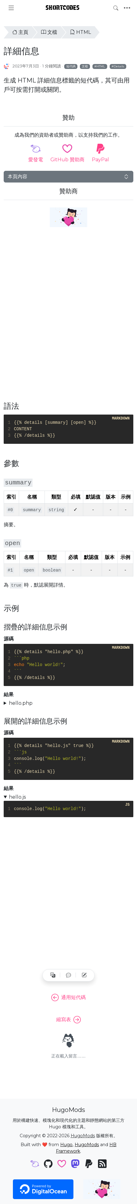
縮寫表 (68, 1019)
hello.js (17, 797)
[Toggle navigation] (127, 8)
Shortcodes (62, 7)
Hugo (66, 1144)
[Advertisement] (68, 318)
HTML (80, 32)
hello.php (21, 703)
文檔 (49, 32)
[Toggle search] (116, 8)
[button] (68, 975)
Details (119, 66)
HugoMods (83, 1135)
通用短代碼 (68, 997)
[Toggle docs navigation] (11, 8)
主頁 (20, 32)
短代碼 (71, 66)
